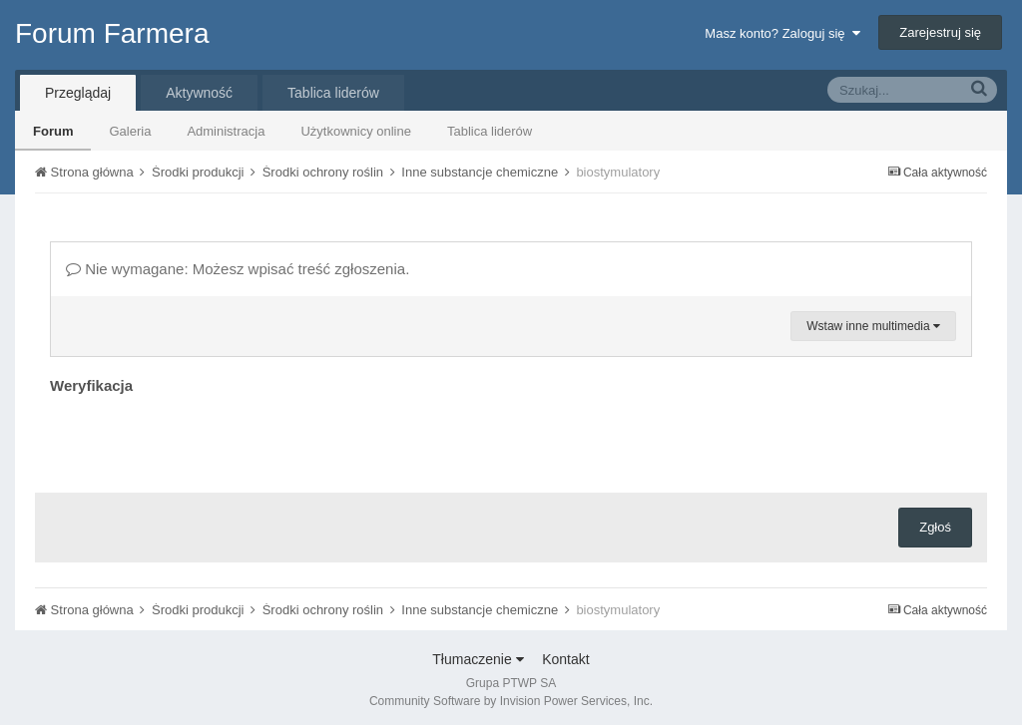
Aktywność (199, 93)
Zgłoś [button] (935, 527)
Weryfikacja (91, 385)
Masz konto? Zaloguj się (782, 33)
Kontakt (565, 659)
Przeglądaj (78, 93)
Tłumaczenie (477, 659)
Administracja (225, 131)
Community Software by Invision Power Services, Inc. (511, 701)
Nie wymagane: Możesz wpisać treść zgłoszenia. (237, 268)
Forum (53, 131)
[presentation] (201, 439)
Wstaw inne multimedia (873, 326)
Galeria (130, 131)
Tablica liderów (489, 131)
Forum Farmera (112, 33)
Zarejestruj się (940, 32)
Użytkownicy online (355, 131)
